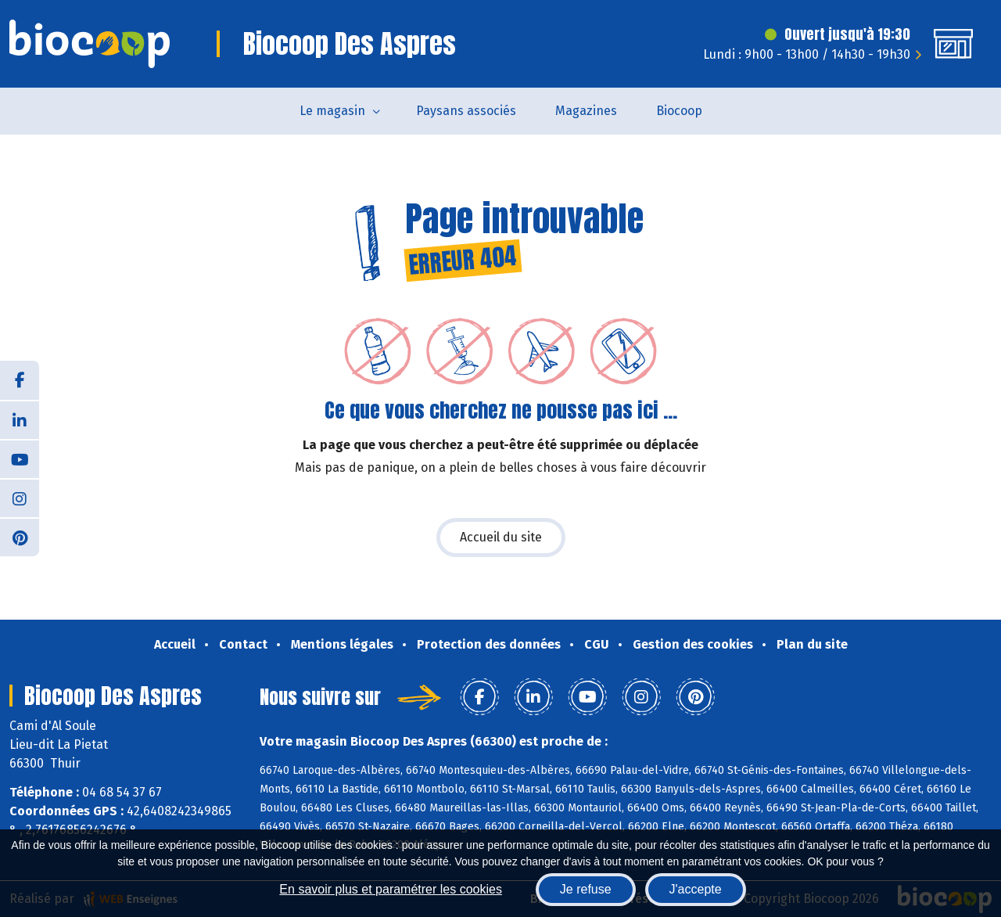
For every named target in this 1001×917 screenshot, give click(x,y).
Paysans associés (466, 110)
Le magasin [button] (332, 110)
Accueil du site (501, 537)
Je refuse (586, 889)
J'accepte (695, 889)
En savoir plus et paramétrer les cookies (390, 889)
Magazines (586, 110)
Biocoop (679, 110)
